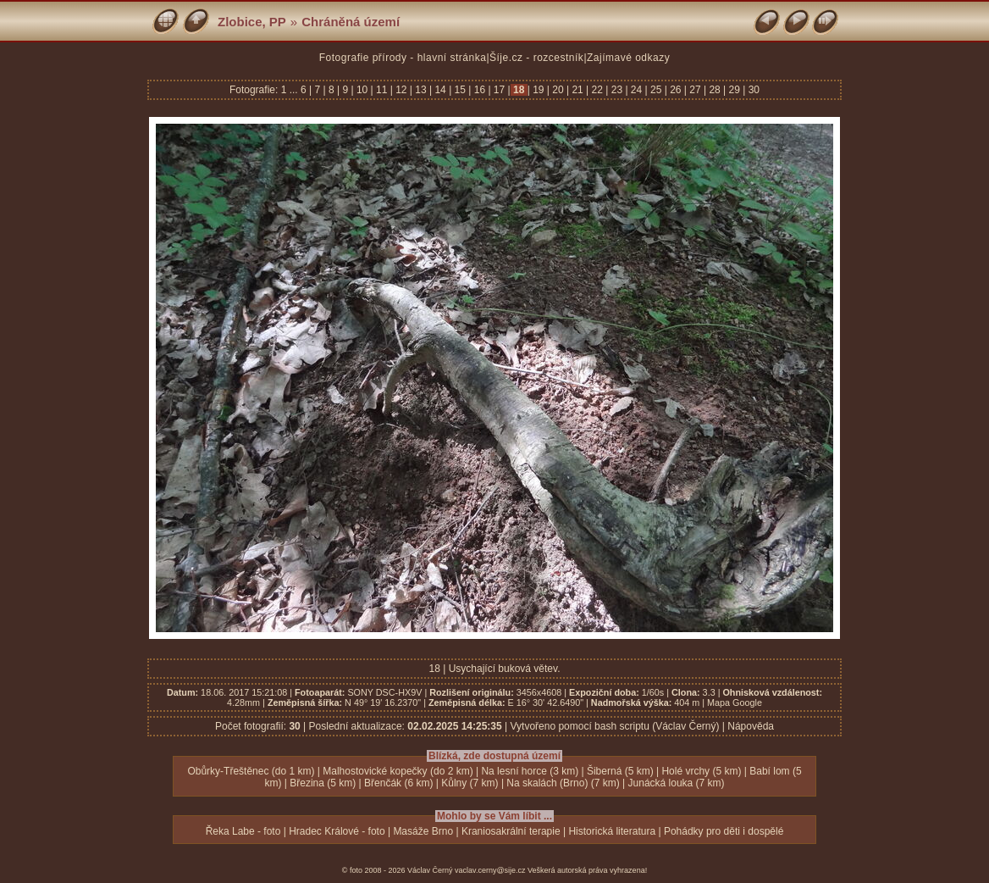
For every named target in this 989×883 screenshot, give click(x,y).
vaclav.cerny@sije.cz (490, 870)
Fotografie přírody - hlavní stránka (403, 58)
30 (752, 90)
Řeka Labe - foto (243, 831)
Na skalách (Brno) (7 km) (562, 783)
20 (558, 90)
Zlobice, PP (252, 21)
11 (381, 90)
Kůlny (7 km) (469, 783)
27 (695, 90)
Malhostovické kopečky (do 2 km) (397, 771)
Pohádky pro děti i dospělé (723, 831)
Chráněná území (350, 21)
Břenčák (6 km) (398, 783)
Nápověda (750, 726)
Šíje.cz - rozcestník (536, 58)
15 (459, 90)
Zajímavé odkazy (628, 58)
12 (401, 90)
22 (596, 90)
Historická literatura (611, 831)
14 (440, 90)
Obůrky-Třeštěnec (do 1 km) (250, 771)
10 (362, 90)
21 (577, 90)
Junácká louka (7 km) (676, 783)
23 (616, 90)
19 (538, 90)
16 (479, 90)
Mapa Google (734, 702)
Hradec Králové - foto (336, 831)
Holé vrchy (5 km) (701, 771)
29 (734, 90)
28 (714, 90)
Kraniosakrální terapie (511, 831)
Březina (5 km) (323, 783)
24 (636, 90)
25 (656, 90)
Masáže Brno (423, 831)
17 (499, 90)
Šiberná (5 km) (620, 771)
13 (420, 90)
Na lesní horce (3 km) (529, 771)
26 (675, 90)
